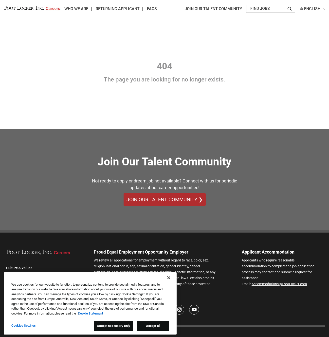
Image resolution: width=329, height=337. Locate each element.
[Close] (168, 277)
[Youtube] (194, 310)
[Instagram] (179, 310)
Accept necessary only (113, 326)
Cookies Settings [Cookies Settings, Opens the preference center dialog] (23, 325)
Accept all (153, 326)
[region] (90, 303)
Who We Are (76, 8)
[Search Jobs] (289, 9)
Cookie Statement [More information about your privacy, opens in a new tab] (90, 313)
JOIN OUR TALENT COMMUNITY (213, 8)
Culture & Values (19, 268)
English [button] (312, 8)
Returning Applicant (118, 8)
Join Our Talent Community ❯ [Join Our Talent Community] (165, 199)
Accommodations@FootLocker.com (279, 284)
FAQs (152, 8)
